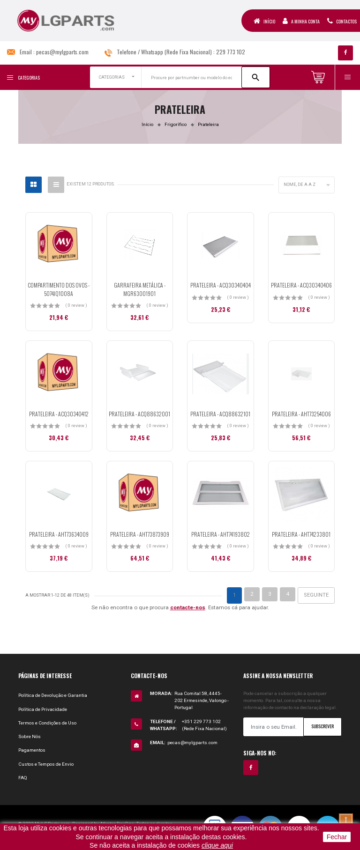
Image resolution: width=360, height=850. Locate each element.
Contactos (342, 21)
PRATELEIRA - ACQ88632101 (220, 414)
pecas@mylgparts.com (62, 52)
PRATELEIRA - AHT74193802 (220, 534)
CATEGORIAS (112, 77)
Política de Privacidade (42, 709)
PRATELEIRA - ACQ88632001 (139, 414)
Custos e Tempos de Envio (46, 764)
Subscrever (322, 726)
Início (264, 21)
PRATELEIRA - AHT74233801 (301, 534)
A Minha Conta (301, 21)
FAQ (22, 777)
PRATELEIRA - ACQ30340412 (59, 414)
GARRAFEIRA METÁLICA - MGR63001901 (139, 289)
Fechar (337, 837)
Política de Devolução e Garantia (52, 695)
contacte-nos (187, 607)
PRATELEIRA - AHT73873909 (139, 534)
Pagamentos (31, 750)
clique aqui (217, 845)
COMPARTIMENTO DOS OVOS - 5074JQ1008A (59, 289)
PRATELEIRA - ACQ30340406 (301, 285)
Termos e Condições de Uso (47, 722)
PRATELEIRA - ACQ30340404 (220, 285)
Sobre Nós (29, 736)
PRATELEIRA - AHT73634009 (59, 534)
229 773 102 (230, 52)
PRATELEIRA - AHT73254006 (301, 414)
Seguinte (316, 595)
